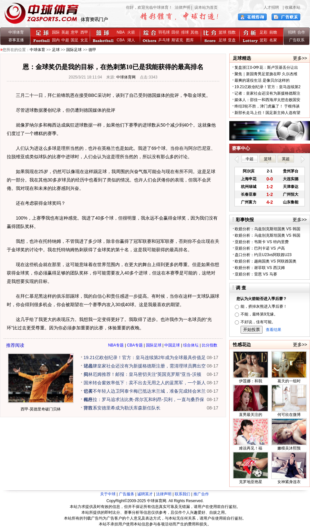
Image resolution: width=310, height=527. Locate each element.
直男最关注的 (250, 414)
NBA (120, 32)
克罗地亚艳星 (250, 482)
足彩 (263, 32)
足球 (222, 40)
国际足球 (74, 49)
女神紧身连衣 (289, 482)
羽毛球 (164, 32)
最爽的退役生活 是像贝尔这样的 (262, 80)
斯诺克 (178, 40)
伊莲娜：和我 (250, 381)
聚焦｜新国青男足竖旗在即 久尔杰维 (265, 74)
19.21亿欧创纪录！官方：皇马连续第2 (267, 87)
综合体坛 (191, 345)
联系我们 (182, 494)
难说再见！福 (250, 448)
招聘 (292, 32)
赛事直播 (16, 40)
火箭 (131, 32)
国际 (56, 32)
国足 (74, 40)
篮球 (222, 32)
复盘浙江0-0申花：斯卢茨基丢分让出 (266, 67)
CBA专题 (135, 345)
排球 (185, 32)
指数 (232, 32)
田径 (175, 32)
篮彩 (263, 40)
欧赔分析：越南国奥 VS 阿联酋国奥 (265, 261)
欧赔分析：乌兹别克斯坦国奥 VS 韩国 (267, 229)
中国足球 (172, 345)
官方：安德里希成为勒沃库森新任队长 (122, 407)
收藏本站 (292, 7)
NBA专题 (116, 345)
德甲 (92, 49)
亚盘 (232, 40)
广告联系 (297, 40)
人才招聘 (271, 7)
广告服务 (126, 494)
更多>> (300, 58)
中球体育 (16, 32)
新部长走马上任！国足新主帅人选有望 (267, 112)
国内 (56, 40)
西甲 (84, 32)
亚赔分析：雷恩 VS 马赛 (256, 274)
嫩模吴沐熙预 (289, 448)
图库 (190, 40)
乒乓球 (164, 40)
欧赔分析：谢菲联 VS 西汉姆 (260, 267)
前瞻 (273, 32)
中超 (65, 40)
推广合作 (201, 494)
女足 (84, 40)
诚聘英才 (145, 494)
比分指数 (209, 345)
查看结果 (273, 329)
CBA (122, 40)
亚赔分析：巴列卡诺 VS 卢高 (260, 248)
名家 (273, 40)
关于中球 (108, 494)
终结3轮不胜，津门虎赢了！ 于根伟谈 (267, 106)
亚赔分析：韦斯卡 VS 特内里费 (262, 242)
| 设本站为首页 (204, 7)
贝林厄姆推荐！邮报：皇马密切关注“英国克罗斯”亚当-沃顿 (142, 374)
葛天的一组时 (289, 381)
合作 (301, 32)
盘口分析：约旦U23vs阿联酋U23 (263, 255)
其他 (194, 32)
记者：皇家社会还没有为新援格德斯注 (267, 93)
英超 (65, 32)
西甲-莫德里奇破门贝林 (41, 409)
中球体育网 (126, 77)
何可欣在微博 (289, 414)
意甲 (74, 32)
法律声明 (182, 7)
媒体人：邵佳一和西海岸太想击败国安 (267, 100)
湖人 (131, 40)
